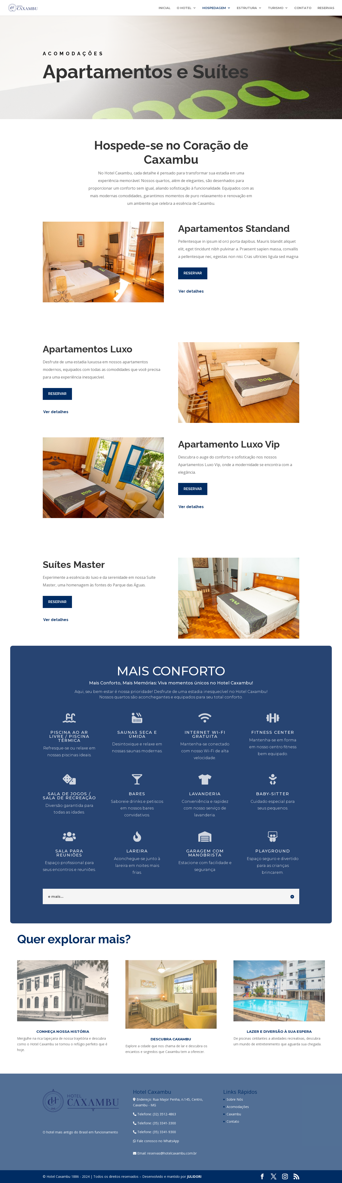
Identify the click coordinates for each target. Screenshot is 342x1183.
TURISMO (275, 8)
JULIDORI (194, 1176)
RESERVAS (326, 8)
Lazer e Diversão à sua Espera (279, 1031)
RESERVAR (193, 273)
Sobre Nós (235, 1099)
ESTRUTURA (247, 8)
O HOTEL (184, 8)
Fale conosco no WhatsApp (156, 1141)
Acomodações (238, 1106)
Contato (233, 1121)
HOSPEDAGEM (214, 8)
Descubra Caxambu (171, 1039)
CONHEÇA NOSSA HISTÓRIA (62, 1031)
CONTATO (302, 8)
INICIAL (165, 8)
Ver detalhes (191, 291)
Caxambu (234, 1114)
